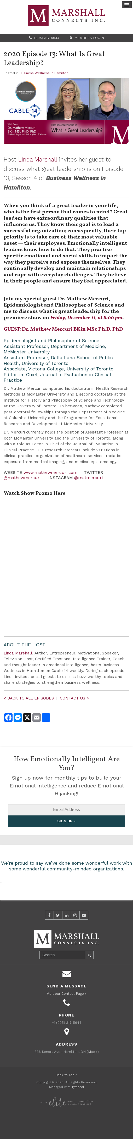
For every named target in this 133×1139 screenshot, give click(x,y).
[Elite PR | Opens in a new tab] (67, 1123)
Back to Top (67, 1099)
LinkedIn (66, 939)
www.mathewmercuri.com (50, 472)
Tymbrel (78, 1111)
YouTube (84, 939)
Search (89, 979)
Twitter (58, 939)
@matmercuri (88, 477)
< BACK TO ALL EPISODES (29, 698)
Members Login (89, 38)
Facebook (49, 939)
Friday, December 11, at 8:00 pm (86, 317)
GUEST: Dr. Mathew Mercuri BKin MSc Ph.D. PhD (63, 329)
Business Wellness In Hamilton (44, 73)
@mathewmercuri (23, 477)
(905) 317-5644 (46, 38)
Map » (92, 1076)
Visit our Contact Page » (66, 1018)
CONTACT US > (74, 698)
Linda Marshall (37, 159)
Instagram (75, 939)
